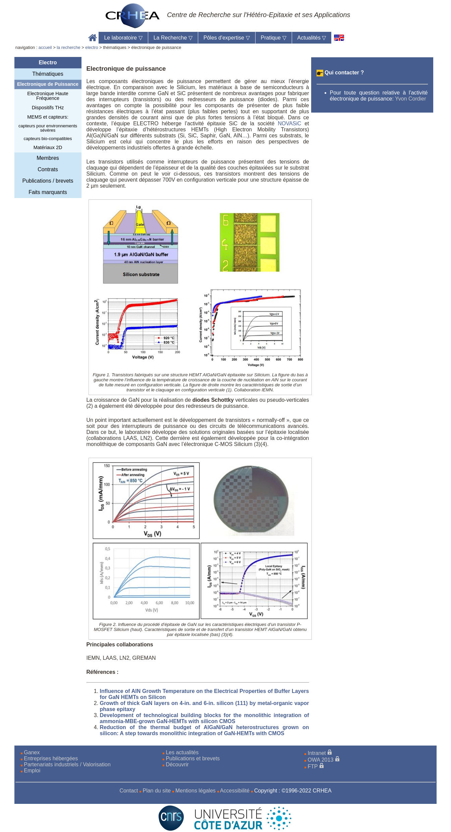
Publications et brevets (193, 758)
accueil (45, 47)
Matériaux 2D (48, 147)
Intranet (317, 753)
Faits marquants (48, 192)
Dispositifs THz (48, 107)
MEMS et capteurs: (47, 117)
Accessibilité (234, 790)
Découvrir (177, 764)
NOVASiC (289, 123)
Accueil (93, 38)
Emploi (32, 770)
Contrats (48, 169)
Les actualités (182, 752)
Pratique (273, 38)
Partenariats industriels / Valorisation (67, 764)
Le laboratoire (123, 38)
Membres (48, 158)
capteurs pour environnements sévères (47, 127)
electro (91, 47)
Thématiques (47, 74)
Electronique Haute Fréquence (47, 96)
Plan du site (157, 790)
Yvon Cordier (410, 99)
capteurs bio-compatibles (48, 138)
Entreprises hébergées (51, 758)
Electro (48, 62)
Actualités (311, 38)
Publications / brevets (47, 181)
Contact (128, 790)
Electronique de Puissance (47, 84)
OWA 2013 (321, 760)
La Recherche (173, 38)
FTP (313, 766)
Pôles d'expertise (227, 38)
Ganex (32, 752)
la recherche (68, 47)
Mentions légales (195, 790)
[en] (339, 38)
